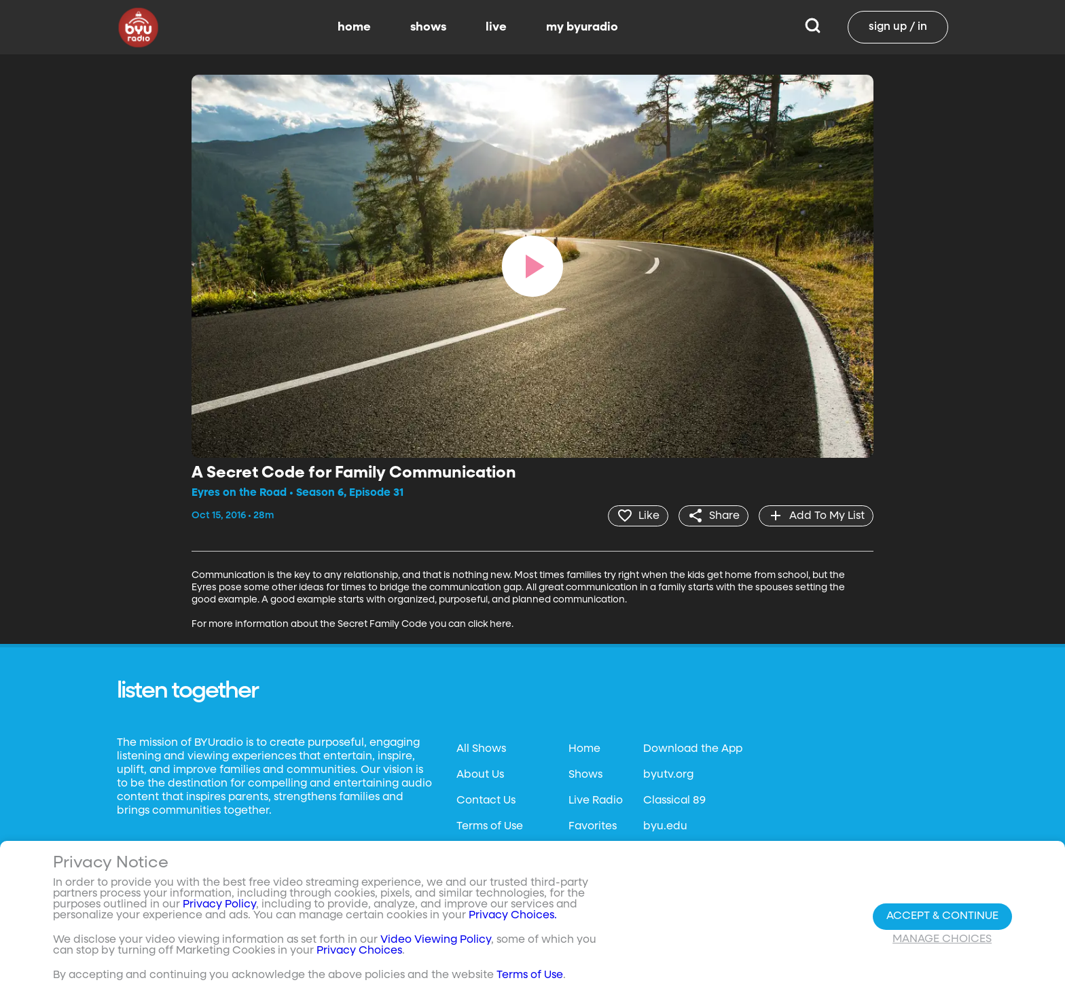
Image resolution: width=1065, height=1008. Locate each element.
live (496, 27)
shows (428, 27)
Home (584, 749)
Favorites (592, 826)
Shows (585, 775)
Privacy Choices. (513, 915)
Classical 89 (674, 800)
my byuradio (582, 27)
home (354, 27)
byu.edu (665, 826)
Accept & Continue (942, 916)
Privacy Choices (359, 951)
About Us (480, 775)
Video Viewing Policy (435, 940)
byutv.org (668, 775)
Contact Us (486, 800)
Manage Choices (942, 939)
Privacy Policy (219, 904)
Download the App (692, 749)
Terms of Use (489, 826)
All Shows (481, 749)
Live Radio (595, 800)
